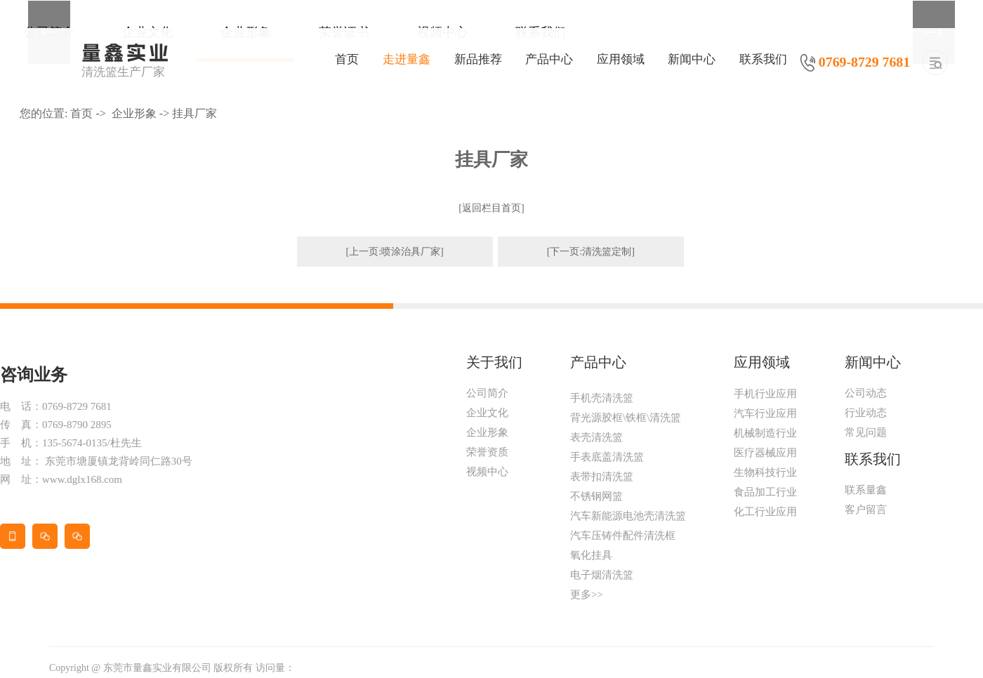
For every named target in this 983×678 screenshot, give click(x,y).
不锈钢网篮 (596, 496)
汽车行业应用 (765, 413)
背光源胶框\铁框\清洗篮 (625, 417)
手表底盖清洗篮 (607, 457)
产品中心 (549, 59)
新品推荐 (478, 59)
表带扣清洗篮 (601, 476)
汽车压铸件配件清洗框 (622, 535)
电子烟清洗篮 (601, 574)
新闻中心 (691, 59)
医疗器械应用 (765, 452)
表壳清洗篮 (596, 437)
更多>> (586, 594)
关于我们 (494, 362)
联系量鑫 (866, 490)
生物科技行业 (765, 472)
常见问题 (866, 432)
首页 (347, 59)
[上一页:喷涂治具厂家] (395, 251)
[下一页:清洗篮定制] (591, 251)
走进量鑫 (406, 59)
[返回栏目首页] (491, 208)
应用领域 (621, 59)
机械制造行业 (765, 433)
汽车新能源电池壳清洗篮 (628, 515)
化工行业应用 (765, 511)
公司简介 (487, 393)
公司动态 (866, 393)
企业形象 (134, 113)
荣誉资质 (487, 452)
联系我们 (763, 59)
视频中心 (487, 471)
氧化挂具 (591, 555)
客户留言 (866, 509)
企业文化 (487, 412)
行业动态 (866, 412)
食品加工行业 (765, 492)
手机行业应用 (765, 393)
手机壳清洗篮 (601, 398)
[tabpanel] (491, 0)
